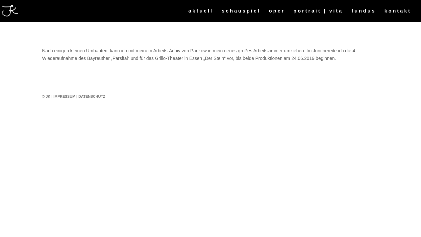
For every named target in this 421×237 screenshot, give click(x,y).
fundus (364, 11)
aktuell (200, 11)
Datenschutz (91, 96)
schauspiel (241, 11)
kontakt (397, 11)
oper (277, 11)
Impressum (64, 96)
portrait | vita (318, 11)
